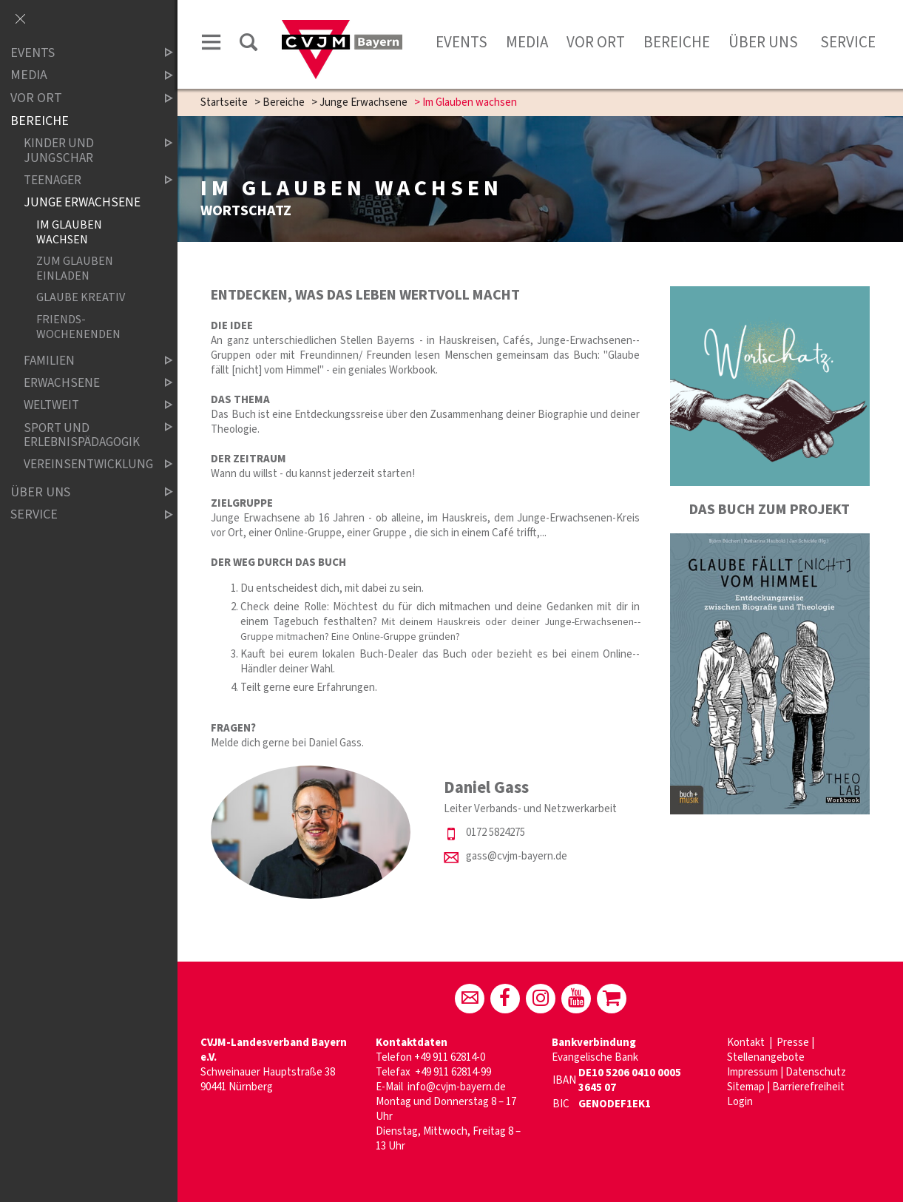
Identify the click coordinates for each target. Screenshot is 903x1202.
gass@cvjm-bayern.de (516, 856)
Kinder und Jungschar (86, 150)
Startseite (224, 102)
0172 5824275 (495, 832)
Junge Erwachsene (363, 102)
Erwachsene (86, 383)
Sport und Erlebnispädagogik (86, 435)
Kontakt (747, 1042)
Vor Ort (596, 42)
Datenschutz (815, 1072)
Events (461, 42)
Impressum (752, 1072)
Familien (86, 361)
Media (527, 42)
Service (846, 42)
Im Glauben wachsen (69, 231)
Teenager (86, 180)
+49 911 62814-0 (449, 1057)
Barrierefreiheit (808, 1087)
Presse (793, 1042)
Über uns (763, 42)
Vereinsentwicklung (86, 464)
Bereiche (676, 42)
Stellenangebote (766, 1057)
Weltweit (86, 405)
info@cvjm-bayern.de (456, 1087)
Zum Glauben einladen (74, 267)
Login (740, 1102)
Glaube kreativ (80, 297)
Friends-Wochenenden (78, 326)
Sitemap (746, 1087)
